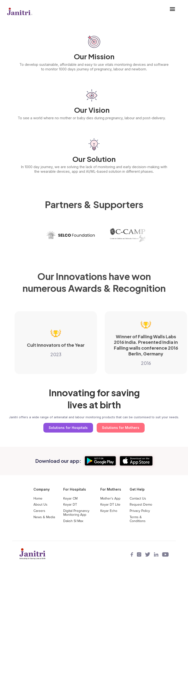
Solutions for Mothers (120, 428)
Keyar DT (70, 505)
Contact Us (138, 499)
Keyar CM (70, 499)
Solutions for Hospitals (68, 428)
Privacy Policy (140, 511)
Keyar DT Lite (110, 505)
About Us (40, 505)
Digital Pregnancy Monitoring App (76, 513)
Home (37, 499)
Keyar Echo (108, 511)
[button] (172, 12)
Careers (39, 511)
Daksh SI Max (73, 521)
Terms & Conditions (138, 519)
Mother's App (110, 499)
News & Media (44, 517)
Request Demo (141, 505)
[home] (19, 12)
